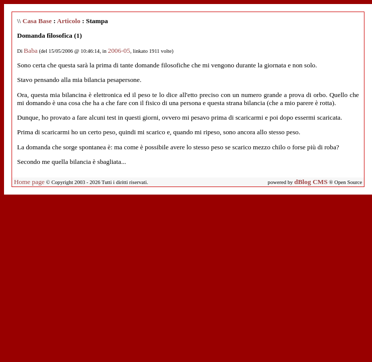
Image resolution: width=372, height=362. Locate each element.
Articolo (68, 21)
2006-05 (119, 50)
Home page (29, 182)
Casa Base (37, 21)
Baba (30, 50)
